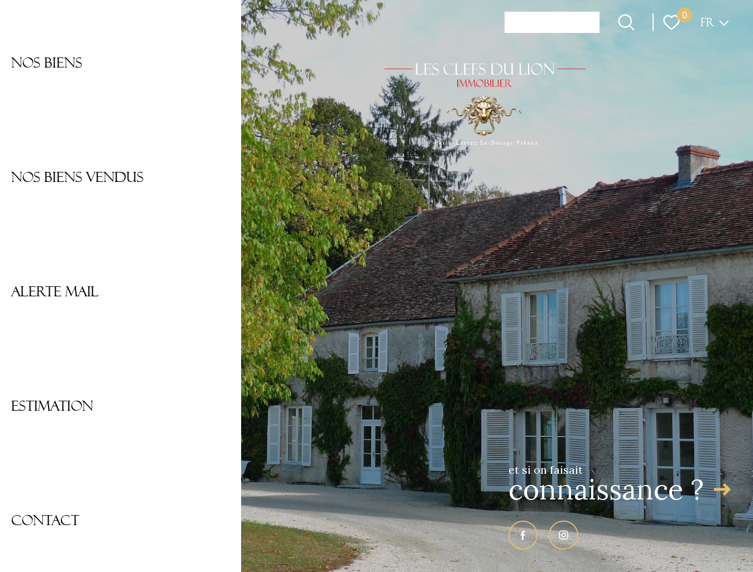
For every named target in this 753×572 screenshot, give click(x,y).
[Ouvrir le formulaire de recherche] (626, 22)
